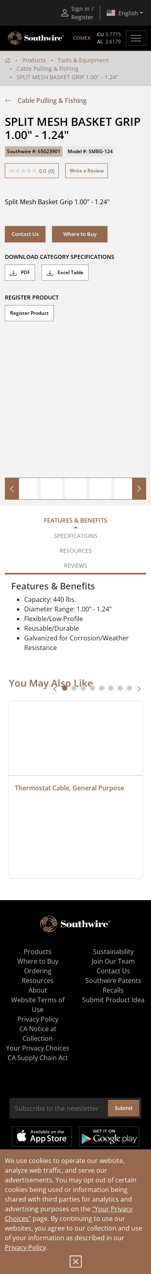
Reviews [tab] (75, 565)
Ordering (38, 970)
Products (34, 60)
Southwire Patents (113, 980)
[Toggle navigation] (136, 38)
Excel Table (65, 272)
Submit (123, 1108)
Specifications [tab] (75, 536)
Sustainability (113, 951)
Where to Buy (80, 234)
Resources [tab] (76, 550)
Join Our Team (113, 961)
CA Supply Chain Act (38, 1057)
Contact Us (25, 234)
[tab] (64, 688)
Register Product (29, 313)
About (38, 990)
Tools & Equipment (83, 60)
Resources (38, 980)
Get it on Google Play (109, 1136)
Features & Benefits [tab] (75, 520)
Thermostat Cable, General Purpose (69, 788)
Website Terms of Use (37, 1004)
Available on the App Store (42, 1136)
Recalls (113, 990)
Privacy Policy (25, 1247)
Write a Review (87, 170)
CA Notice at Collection (37, 1033)
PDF (20, 272)
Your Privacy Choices (37, 1048)
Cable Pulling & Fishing (48, 68)
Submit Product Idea (113, 999)
